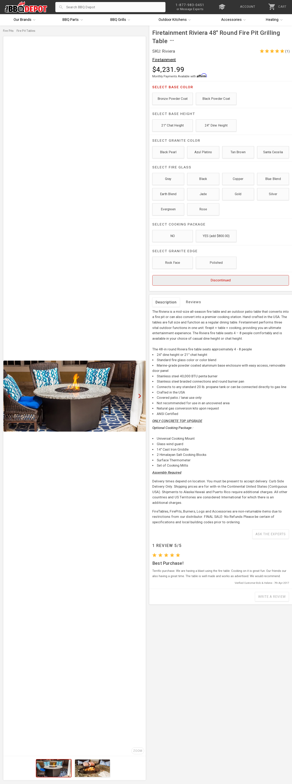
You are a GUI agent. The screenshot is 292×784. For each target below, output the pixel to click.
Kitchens (176, 20)
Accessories (234, 20)
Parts (73, 20)
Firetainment (164, 59)
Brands (26, 20)
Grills (121, 20)
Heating (275, 20)
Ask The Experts (271, 534)
